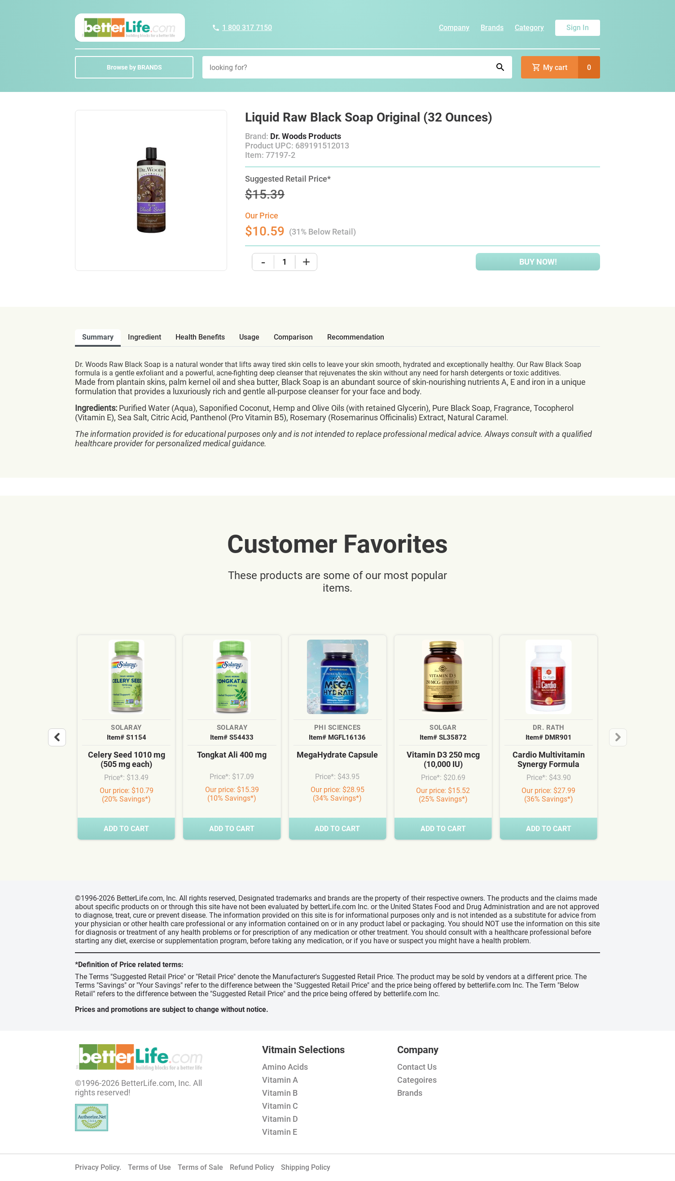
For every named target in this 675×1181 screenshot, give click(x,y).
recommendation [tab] (355, 337)
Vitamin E (279, 1132)
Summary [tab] (98, 337)
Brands (492, 27)
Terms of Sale (200, 1167)
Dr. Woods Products (305, 136)
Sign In (577, 27)
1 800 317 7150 (242, 27)
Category (529, 27)
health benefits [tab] (200, 337)
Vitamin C (280, 1106)
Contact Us (417, 1067)
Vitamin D (280, 1119)
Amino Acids (285, 1067)
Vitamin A (280, 1080)
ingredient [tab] (144, 337)
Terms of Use (149, 1167)
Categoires (417, 1080)
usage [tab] (249, 337)
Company (454, 27)
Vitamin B (280, 1093)
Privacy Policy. (98, 1167)
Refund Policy (252, 1167)
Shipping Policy (305, 1167)
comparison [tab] (293, 337)
